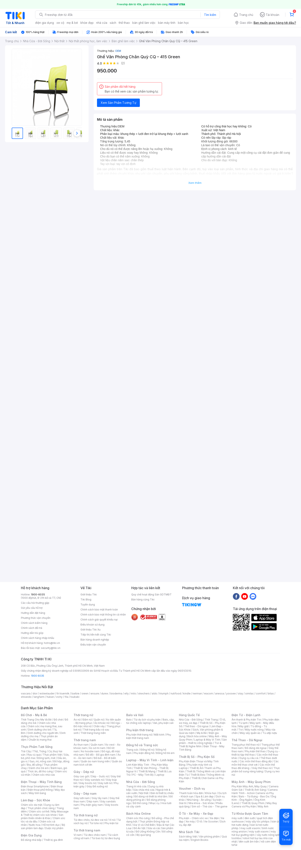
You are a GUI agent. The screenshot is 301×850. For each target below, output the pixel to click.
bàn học (183, 22)
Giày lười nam (82, 798)
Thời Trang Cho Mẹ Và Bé (36, 719)
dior (35, 693)
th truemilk (63, 693)
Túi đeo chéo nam (95, 834)
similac (249, 693)
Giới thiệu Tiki (88, 594)
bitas (271, 693)
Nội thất (143, 793)
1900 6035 (37, 675)
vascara (26, 693)
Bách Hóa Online (138, 813)
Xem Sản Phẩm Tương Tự (118, 102)
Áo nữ (77, 719)
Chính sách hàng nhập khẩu (37, 637)
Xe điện (214, 818)
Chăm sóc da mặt (31, 804)
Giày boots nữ (87, 783)
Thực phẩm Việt (52, 754)
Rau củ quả (34, 754)
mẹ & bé (72, 22)
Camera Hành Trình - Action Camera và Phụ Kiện (255, 793)
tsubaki (74, 696)
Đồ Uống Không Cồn (148, 831)
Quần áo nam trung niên (95, 761)
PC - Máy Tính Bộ (142, 774)
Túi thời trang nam (87, 830)
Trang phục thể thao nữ (245, 744)
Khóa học (210, 793)
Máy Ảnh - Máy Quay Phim (251, 782)
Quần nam (97, 744)
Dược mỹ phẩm (54, 828)
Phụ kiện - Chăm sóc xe (193, 818)
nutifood (176, 693)
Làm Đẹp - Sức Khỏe (35, 800)
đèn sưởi (250, 818)
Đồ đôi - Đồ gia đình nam (100, 754)
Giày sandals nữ (94, 779)
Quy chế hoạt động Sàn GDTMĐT (151, 594)
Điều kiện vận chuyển (93, 644)
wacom (208, 693)
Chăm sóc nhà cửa (43, 774)
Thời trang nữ (83, 715)
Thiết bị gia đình (53, 839)
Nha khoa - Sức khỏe (201, 803)
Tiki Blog (85, 599)
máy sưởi (237, 818)
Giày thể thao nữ (262, 768)
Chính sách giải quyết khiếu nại (99, 619)
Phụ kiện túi (111, 823)
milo (133, 693)
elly (126, 693)
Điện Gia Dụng (31, 835)
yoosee (231, 693)
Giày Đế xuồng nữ (97, 786)
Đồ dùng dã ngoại (256, 748)
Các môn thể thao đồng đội (256, 761)
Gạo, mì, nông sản (40, 761)
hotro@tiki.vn (52, 642)
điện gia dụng (44, 22)
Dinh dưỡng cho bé (39, 729)
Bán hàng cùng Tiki (142, 599)
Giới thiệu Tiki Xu (90, 629)
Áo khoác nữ (101, 722)
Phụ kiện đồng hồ (144, 753)
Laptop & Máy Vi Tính (207, 739)
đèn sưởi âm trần (249, 841)
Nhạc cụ (154, 803)
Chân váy (99, 726)
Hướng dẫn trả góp (32, 632)
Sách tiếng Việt (188, 836)
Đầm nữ (87, 719)
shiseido (26, 696)
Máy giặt (243, 726)
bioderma (116, 693)
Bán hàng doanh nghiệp (94, 639)
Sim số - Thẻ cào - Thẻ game (209, 806)
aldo (154, 693)
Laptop (160, 774)
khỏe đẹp (87, 22)
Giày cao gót (81, 776)
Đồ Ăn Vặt (139, 828)
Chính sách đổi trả (31, 627)
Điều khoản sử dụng (92, 624)
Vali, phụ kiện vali (163, 722)
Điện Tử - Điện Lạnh (246, 715)
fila (66, 696)
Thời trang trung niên (93, 733)
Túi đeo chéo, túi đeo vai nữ (90, 819)
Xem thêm (195, 182)
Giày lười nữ (105, 783)
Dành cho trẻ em (39, 768)
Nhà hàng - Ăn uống (199, 799)
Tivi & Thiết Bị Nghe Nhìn (200, 744)
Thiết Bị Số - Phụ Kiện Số (196, 757)
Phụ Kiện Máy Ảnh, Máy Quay (249, 786)
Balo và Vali (134, 715)
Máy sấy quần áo (250, 733)
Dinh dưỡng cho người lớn (43, 733)
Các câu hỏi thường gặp (35, 602)
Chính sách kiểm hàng (34, 622)
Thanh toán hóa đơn (191, 793)
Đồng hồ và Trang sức (142, 745)
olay (240, 693)
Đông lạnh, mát (46, 758)
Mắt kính (159, 734)
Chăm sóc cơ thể (39, 811)
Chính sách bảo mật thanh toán (99, 609)
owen (85, 693)
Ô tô (199, 821)
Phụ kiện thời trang (139, 730)
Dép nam (92, 801)
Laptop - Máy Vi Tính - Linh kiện (149, 760)
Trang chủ (246, 14)
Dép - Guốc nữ (100, 776)
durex (104, 693)
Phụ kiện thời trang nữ (139, 734)
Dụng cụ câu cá (249, 758)
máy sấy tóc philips (257, 821)
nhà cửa (101, 22)
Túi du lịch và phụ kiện (147, 719)
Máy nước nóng (254, 729)
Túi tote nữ (95, 823)
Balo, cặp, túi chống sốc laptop (150, 721)
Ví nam (78, 834)
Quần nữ (99, 719)
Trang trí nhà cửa (136, 786)
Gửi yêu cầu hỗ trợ (31, 607)
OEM (118, 50)
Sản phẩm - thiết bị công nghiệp (203, 741)
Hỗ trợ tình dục (51, 824)
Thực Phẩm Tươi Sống (36, 747)
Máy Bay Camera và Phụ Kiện (254, 805)
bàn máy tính (166, 22)
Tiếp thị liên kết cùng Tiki (95, 634)
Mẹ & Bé (202, 733)
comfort (261, 693)
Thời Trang (211, 719)
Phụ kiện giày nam (92, 804)
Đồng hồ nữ (147, 749)
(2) (123, 63)
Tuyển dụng (87, 604)
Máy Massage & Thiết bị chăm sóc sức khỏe (45, 813)
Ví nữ (112, 819)
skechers (144, 693)
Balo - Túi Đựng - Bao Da (254, 796)
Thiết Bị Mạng (147, 771)
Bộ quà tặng (143, 834)
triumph (163, 693)
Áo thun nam (81, 744)
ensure (95, 693)
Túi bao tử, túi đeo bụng (105, 838)
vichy (59, 696)
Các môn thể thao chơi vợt (255, 763)
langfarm (39, 696)
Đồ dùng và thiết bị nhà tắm (150, 796)
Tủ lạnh (243, 722)
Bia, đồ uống (34, 764)
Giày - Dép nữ (84, 772)
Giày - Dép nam (85, 793)
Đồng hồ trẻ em (165, 753)
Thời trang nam (85, 740)
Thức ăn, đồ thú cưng (40, 771)
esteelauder (47, 693)
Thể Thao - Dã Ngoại (247, 740)
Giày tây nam (99, 798)
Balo (129, 719)
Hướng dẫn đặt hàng (33, 612)
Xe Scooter (211, 821)
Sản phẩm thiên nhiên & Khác (42, 816)
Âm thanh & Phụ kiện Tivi (246, 719)
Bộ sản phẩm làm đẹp (43, 826)
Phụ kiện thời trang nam (148, 736)
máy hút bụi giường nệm (254, 833)
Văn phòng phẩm (209, 836)
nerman (197, 693)
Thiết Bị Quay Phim (252, 803)
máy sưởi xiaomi (259, 831)
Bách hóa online (197, 736)
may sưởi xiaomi (250, 828)
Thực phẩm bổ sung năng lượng (256, 769)
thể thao (124, 22)
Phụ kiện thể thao (255, 751)
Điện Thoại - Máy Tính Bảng (41, 782)
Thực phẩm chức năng (41, 808)
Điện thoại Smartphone (35, 786)
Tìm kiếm (210, 14)
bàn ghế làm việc (144, 22)
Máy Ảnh (263, 806)
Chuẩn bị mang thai (40, 739)
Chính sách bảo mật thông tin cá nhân (103, 614)
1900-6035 (38, 594)
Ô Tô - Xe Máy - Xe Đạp (196, 813)
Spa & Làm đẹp (204, 796)
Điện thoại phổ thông (40, 789)
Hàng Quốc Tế (189, 715)
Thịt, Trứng (39, 751)
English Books (199, 839)
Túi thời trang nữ (86, 815)
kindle (187, 693)
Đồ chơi (58, 719)
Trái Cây (26, 751)
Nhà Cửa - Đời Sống (140, 782)
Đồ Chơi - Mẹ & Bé (34, 715)
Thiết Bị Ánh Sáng (255, 789)
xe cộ (60, 22)
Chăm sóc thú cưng (138, 818)
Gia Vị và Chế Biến (144, 824)
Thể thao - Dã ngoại (196, 726)
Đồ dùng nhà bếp (31, 839)
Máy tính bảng (37, 793)
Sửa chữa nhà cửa (143, 789)
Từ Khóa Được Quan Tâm (250, 813)
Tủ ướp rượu (270, 733)
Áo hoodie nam (90, 751)
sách (113, 22)
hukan (50, 696)
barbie (75, 693)
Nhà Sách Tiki (189, 832)
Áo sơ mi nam (97, 748)
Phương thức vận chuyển (35, 617)
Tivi (240, 729)
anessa (219, 693)
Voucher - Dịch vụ (192, 788)
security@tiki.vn (50, 648)
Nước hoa (34, 824)
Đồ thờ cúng (140, 803)
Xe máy (190, 821)
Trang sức (132, 749)
